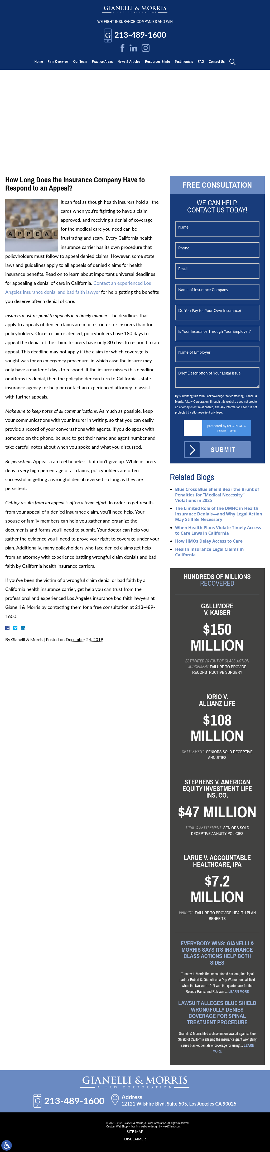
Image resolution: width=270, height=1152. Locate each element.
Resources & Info (157, 61)
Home (39, 61)
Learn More (238, 991)
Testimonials (184, 61)
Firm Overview (58, 61)
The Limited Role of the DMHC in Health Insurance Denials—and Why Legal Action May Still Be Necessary (218, 513)
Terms (231, 430)
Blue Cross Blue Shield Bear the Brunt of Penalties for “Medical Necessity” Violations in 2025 (217, 494)
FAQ (201, 61)
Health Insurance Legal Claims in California (209, 552)
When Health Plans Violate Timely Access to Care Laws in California (218, 530)
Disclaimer (135, 1139)
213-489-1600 (140, 34)
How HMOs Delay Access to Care (209, 541)
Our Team (80, 61)
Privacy (221, 430)
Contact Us (217, 61)
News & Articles (129, 61)
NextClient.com (171, 1126)
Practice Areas (102, 61)
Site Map (135, 1131)
